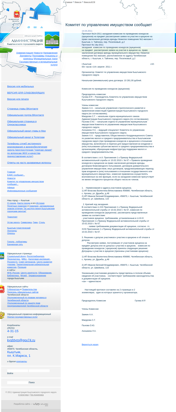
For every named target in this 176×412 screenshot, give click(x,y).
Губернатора (13, 289)
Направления (50, 53)
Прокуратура (13, 259)
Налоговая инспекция (39, 259)
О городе (11, 203)
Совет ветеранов (27, 262)
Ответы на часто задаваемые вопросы (29, 162)
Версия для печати (18, 99)
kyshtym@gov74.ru (21, 340)
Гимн (35, 222)
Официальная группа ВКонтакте (25, 115)
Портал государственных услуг (22, 317)
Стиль (42, 222)
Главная (68, 2)
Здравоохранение (37, 275)
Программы (38, 55)
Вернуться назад (90, 344)
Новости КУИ (89, 2)
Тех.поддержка (37, 395)
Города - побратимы (17, 241)
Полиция (22, 267)
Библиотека (13, 275)
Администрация (24, 53)
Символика (26, 222)
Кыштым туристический (19, 228)
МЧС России (13, 273)
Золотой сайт (8, 14)
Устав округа (13, 222)
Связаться (35, 27)
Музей (24, 275)
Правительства (29, 289)
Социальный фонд (16, 256)
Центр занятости (29, 273)
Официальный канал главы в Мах (26, 130)
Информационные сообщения (22, 191)
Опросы (11, 233)
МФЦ (24, 259)
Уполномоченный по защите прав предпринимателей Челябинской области (27, 304)
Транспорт (12, 217)
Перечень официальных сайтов (22, 292)
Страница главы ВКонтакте (22, 108)
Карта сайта (41, 27)
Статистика (23, 395)
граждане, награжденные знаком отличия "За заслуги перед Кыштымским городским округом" (30, 209)
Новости (38, 53)
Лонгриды (12, 230)
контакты (21, 361)
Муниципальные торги (45, 58)
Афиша (10, 187)
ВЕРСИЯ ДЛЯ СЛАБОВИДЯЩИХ (26, 92)
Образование (45, 273)
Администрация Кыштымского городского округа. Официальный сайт (33, 40)
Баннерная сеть (15, 244)
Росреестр (12, 262)
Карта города (23, 203)
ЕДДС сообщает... (16, 175)
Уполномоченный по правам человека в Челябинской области (26, 299)
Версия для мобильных (20, 86)
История (40, 203)
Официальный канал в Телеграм (26, 137)
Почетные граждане (17, 206)
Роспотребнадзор (35, 256)
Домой (29, 27)
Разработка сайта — (31, 404)
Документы (25, 55)
